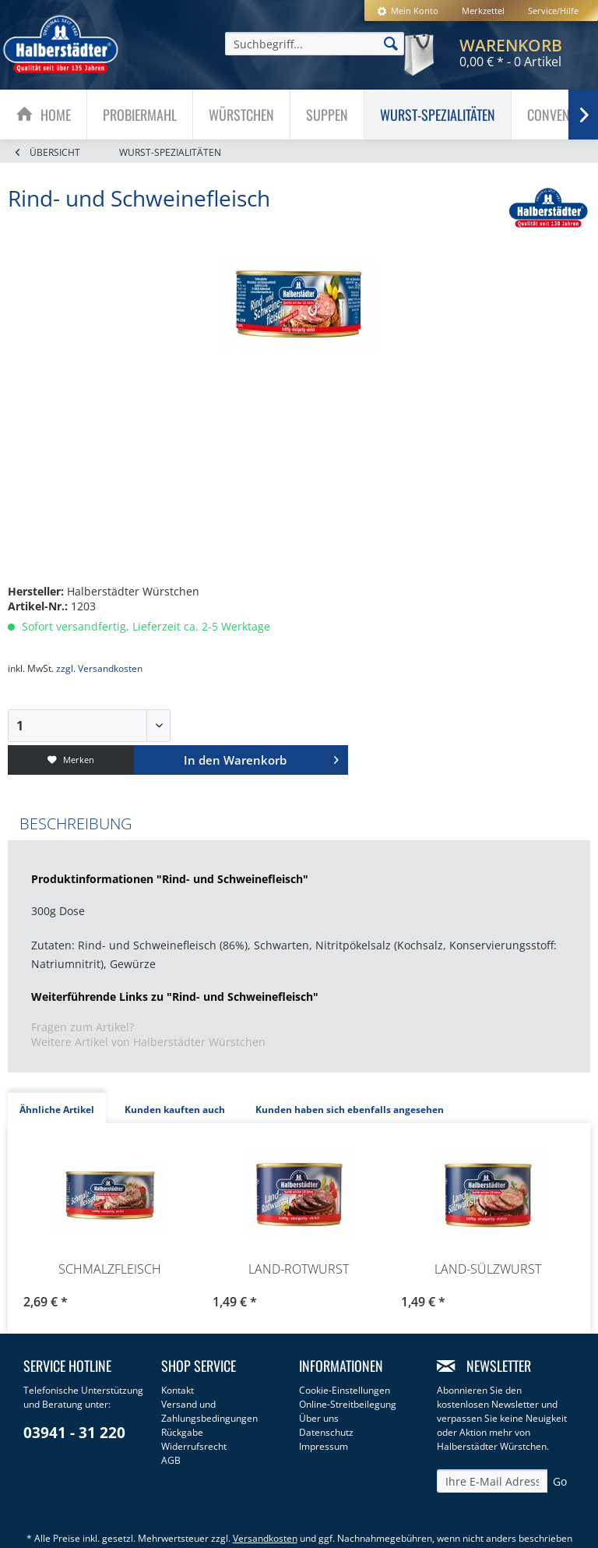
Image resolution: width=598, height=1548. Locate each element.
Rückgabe (182, 1432)
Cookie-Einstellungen (344, 1390)
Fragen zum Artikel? (82, 1027)
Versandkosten (265, 1538)
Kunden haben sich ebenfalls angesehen (349, 1109)
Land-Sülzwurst (487, 1269)
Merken (70, 759)
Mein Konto (407, 10)
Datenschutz (326, 1432)
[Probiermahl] (139, 115)
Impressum (323, 1446)
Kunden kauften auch (175, 1109)
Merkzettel (483, 10)
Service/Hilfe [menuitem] (553, 10)
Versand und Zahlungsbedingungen (209, 1411)
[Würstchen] (241, 115)
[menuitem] (407, 10)
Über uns (319, 1418)
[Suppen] (327, 115)
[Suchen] (391, 42)
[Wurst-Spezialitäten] (437, 115)
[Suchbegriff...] (314, 43)
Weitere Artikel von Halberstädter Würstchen (148, 1041)
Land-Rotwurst (298, 1269)
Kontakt (177, 1390)
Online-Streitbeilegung (347, 1404)
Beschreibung (75, 823)
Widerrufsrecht (194, 1446)
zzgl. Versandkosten (99, 668)
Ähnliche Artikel (56, 1109)
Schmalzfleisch (109, 1269)
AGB (171, 1460)
